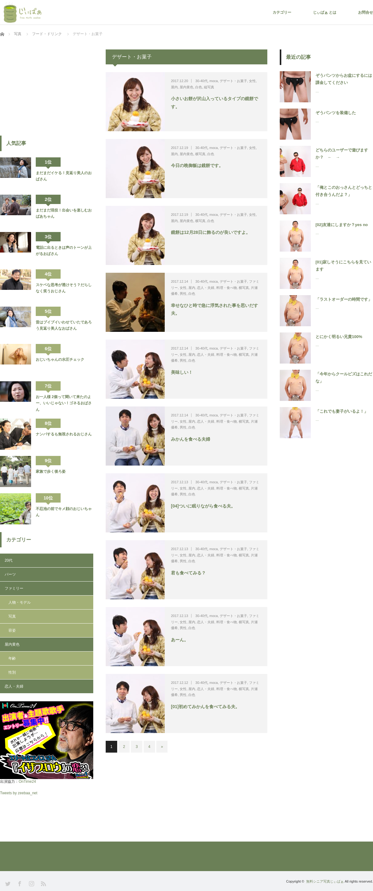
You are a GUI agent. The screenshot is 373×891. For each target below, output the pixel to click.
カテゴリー (282, 12)
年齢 (12, 658)
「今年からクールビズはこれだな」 (343, 377)
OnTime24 (27, 781)
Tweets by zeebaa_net (18, 793)
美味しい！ (182, 372)
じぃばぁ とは (324, 12)
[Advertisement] (46, 88)
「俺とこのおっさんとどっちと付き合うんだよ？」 (343, 191)
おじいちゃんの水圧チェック (60, 359)
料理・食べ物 (226, 288)
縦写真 (209, 87)
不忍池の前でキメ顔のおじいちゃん (64, 512)
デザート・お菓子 (233, 81)
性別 (12, 672)
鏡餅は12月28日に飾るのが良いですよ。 (210, 232)
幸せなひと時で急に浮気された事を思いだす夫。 (214, 309)
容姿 (12, 630)
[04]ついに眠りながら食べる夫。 (203, 506)
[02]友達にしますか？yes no (341, 224)
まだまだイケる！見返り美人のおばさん (64, 176)
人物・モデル (19, 602)
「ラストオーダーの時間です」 (343, 299)
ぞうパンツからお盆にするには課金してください (343, 79)
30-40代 (202, 81)
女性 (252, 81)
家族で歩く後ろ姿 (51, 471)
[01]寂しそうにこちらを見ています (343, 265)
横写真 (200, 154)
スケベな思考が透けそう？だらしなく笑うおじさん (64, 288)
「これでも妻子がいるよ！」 (341, 411)
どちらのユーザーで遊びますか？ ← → (341, 154)
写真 (12, 616)
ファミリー (14, 588)
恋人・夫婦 (205, 288)
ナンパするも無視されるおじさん (64, 434)
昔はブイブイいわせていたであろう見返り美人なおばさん (64, 325)
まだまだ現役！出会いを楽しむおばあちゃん (64, 213)
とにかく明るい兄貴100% (338, 336)
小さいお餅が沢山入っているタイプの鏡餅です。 (214, 102)
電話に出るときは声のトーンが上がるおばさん (64, 250)
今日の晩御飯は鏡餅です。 (197, 165)
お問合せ (365, 12)
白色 (198, 87)
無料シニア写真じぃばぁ (325, 881)
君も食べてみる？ (188, 572)
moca (214, 81)
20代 (8, 560)
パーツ (10, 574)
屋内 (174, 87)
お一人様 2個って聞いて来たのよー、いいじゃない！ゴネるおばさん (64, 403)
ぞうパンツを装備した (335, 112)
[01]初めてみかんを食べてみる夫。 (205, 706)
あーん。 (179, 639)
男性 (183, 293)
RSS (42, 883)
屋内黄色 (186, 87)
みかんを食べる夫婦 (190, 439)
